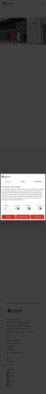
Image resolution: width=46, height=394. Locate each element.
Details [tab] (23, 181)
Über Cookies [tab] (38, 181)
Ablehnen (8, 216)
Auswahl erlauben (23, 216)
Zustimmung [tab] (8, 181)
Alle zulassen (37, 216)
